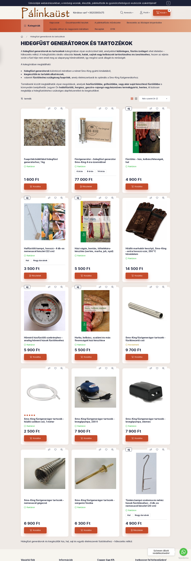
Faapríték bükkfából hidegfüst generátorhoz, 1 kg (41, 160)
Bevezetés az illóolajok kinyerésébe (144, 22)
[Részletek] (86, 186)
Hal (27, 260)
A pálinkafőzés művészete (108, 22)
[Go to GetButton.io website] (183, 558)
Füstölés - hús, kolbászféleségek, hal (145, 160)
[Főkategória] (22, 36)
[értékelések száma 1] (30, 415)
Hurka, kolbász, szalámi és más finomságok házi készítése (92, 339)
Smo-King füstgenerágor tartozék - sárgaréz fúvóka (95, 501)
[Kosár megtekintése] (161, 13)
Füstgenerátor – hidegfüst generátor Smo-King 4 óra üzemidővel (95, 160)
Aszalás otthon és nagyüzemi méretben (69, 29)
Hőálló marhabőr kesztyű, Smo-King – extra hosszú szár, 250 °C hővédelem (146, 251)
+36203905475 (96, 12)
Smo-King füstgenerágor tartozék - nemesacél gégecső (44, 501)
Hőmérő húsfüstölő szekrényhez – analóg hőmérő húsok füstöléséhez (44, 339)
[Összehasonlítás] (49, 108)
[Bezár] (168, 3)
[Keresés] (127, 13)
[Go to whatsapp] (183, 552)
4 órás (79, 171)
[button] (32, 25)
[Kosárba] (35, 186)
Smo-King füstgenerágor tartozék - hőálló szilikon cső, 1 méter (44, 420)
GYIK (112, 29)
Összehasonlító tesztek (77, 22)
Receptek (99, 29)
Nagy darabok (40, 260)
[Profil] (145, 13)
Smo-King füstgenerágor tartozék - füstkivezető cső (145, 339)
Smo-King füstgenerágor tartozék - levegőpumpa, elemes (145, 420)
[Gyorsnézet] (62, 108)
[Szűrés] (3, 55)
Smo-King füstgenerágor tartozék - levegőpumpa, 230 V (95, 420)
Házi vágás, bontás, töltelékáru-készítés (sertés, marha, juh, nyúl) (94, 250)
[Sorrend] (154, 99)
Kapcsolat (54, 22)
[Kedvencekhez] (55, 108)
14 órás (101, 171)
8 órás (90, 171)
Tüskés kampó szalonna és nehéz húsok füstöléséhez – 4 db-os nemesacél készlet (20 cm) (145, 503)
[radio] (136, 98)
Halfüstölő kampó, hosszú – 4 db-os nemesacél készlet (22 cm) (44, 250)
